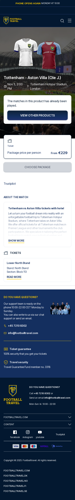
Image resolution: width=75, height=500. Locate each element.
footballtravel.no (16, 480)
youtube (40, 434)
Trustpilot (10, 183)
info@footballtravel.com (21, 333)
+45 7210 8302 (15, 325)
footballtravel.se (15, 491)
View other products (37, 115)
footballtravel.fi (15, 486)
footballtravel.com (17, 470)
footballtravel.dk (15, 475)
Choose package (37, 167)
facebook (15, 434)
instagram (28, 434)
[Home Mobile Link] (13, 20)
